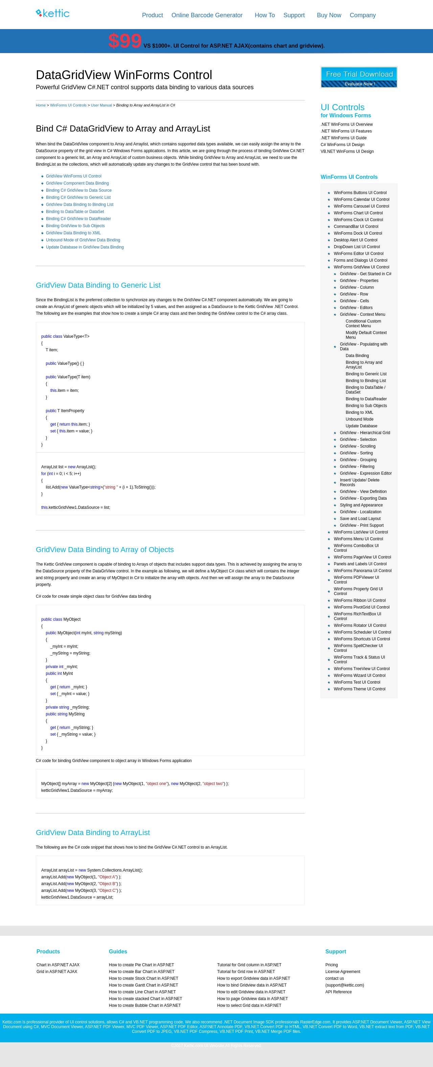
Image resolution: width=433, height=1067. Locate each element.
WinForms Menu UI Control (358, 539)
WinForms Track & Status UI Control (359, 659)
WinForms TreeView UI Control (362, 668)
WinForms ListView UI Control (361, 532)
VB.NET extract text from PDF (386, 1026)
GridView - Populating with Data (364, 346)
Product (152, 15)
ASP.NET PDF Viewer (104, 1026)
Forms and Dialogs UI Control (360, 260)
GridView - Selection (358, 439)
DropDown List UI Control (357, 246)
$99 (125, 40)
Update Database (361, 426)
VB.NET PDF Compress (195, 1031)
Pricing (331, 965)
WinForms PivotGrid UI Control (362, 607)
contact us (334, 978)
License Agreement (342, 971)
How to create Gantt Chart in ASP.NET (143, 985)
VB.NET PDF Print (236, 1031)
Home (41, 105)
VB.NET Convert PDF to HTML (272, 1026)
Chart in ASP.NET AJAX (58, 965)
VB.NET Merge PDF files (277, 1031)
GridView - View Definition (363, 491)
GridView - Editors (356, 307)
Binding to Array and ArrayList (364, 365)
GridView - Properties (359, 280)
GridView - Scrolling (357, 446)
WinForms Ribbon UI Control (360, 600)
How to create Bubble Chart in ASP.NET (145, 1005)
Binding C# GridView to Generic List (78, 197)
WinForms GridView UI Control (361, 267)
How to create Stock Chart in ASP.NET (143, 978)
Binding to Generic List (366, 374)
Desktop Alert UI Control (356, 240)
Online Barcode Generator (207, 15)
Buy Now (329, 15)
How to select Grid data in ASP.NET (249, 1005)
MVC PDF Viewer (142, 1026)
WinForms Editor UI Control (359, 253)
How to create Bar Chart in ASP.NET (142, 971)
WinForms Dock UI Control (358, 233)
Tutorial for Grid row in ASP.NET (246, 971)
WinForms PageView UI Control (362, 557)
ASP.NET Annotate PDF (221, 1026)
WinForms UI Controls (68, 105)
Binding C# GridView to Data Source (79, 190)
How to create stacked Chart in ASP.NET (145, 998)
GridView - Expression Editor (366, 473)
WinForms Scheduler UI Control (362, 632)
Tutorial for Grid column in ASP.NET (249, 965)
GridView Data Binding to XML (73, 233)
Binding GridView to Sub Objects (75, 225)
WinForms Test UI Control (357, 682)
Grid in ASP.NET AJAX (57, 971)
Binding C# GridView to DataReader (78, 218)
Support (294, 15)
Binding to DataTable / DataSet (365, 390)
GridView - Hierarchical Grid (365, 432)
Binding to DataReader (366, 399)
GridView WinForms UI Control (73, 176)
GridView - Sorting (356, 453)
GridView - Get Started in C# (365, 273)
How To (265, 15)
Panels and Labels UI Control (360, 564)
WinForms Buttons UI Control (360, 192)
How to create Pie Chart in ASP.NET (141, 965)
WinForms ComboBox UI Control (356, 548)
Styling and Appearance (361, 505)
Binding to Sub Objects (366, 405)
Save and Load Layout (360, 518)
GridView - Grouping (358, 459)
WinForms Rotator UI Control (360, 625)
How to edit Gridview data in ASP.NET (251, 992)
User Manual (101, 105)
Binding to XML (359, 412)
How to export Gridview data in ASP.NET (253, 978)
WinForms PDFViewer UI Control (356, 580)
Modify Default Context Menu (366, 335)
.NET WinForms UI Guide (344, 138)
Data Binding (357, 355)
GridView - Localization (361, 511)
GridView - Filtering (357, 466)
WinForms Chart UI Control (358, 213)
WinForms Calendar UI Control (361, 199)
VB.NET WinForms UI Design (347, 151)
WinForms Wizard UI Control (360, 675)
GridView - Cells (354, 301)
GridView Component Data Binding (77, 183)
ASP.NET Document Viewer (377, 1022)
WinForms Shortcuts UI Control (362, 639)
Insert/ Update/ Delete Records (360, 482)
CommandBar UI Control (356, 226)
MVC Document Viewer (62, 1026)
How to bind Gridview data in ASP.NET (252, 985)
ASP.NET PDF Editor (179, 1026)
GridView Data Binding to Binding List (79, 204)
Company (363, 15)
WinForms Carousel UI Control (361, 206)
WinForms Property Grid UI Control (358, 591)
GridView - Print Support (362, 525)
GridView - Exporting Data (363, 498)
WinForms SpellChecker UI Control (358, 648)
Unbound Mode (359, 419)
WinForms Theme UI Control (359, 689)
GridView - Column (357, 287)
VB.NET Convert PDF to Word (330, 1026)
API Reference (338, 992)
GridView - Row (354, 294)
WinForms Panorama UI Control (363, 570)
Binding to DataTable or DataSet (75, 211)
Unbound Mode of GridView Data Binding (83, 240)
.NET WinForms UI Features (346, 131)
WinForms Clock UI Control (358, 219)
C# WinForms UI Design (342, 144)
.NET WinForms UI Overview (347, 124)
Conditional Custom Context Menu (363, 323)
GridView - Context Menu (362, 314)
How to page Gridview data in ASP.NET (252, 998)
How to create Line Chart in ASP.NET (142, 992)
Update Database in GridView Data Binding (85, 247)
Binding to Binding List (366, 380)
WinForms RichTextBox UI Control (357, 616)
